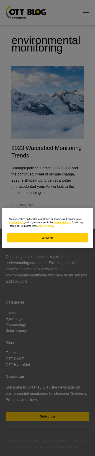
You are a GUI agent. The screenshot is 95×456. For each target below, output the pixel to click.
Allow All (47, 237)
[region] (47, 228)
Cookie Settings (62, 222)
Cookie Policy (16, 222)
